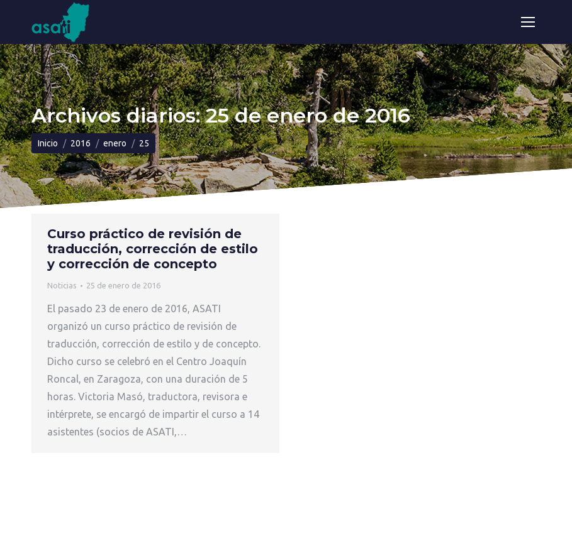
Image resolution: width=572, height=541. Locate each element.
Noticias (62, 285)
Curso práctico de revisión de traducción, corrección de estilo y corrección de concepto (152, 248)
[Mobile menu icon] (528, 22)
